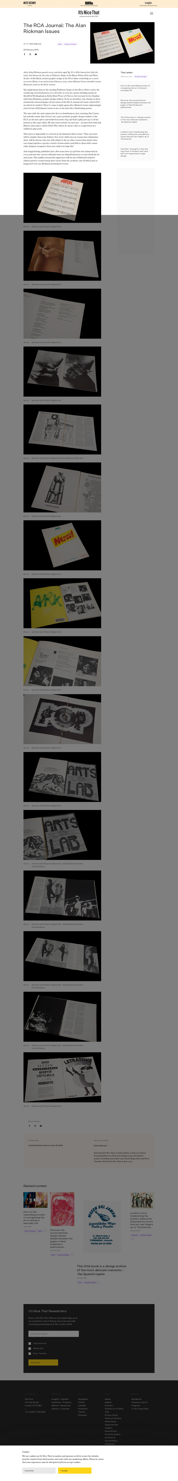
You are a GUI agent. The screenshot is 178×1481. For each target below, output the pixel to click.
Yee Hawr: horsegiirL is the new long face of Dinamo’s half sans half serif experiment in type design (134, 152)
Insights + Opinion (60, 1399)
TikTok (81, 1402)
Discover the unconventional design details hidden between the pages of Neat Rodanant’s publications (136, 103)
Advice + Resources (61, 1405)
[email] (36, 54)
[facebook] (24, 54)
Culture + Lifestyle (60, 1409)
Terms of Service (113, 1418)
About (108, 1399)
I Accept (64, 1470)
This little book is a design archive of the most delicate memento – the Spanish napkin (136, 119)
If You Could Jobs (140, 1409)
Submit (108, 1402)
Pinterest (82, 1415)
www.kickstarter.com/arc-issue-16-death (45, 1145)
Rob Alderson (35, 44)
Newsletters (111, 1431)
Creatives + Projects (61, 1402)
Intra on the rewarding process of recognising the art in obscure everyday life (135, 88)
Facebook (83, 1409)
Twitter (81, 1412)
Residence (137, 1399)
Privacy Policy (111, 1415)
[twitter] (30, 54)
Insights (108, 1428)
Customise (29, 1470)
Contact (109, 1405)
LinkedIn (82, 1405)
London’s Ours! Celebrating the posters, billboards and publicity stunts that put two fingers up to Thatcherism (135, 135)
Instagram (83, 1399)
